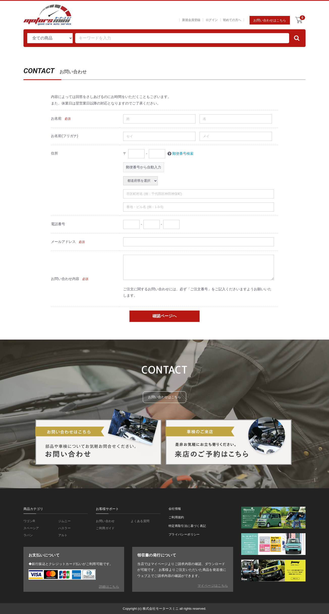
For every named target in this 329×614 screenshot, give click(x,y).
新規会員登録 (191, 19)
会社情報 (175, 508)
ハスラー (65, 528)
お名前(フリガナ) (64, 136)
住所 (54, 153)
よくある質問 (141, 521)
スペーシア (31, 528)
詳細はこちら (109, 587)
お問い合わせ (106, 521)
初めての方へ (232, 19)
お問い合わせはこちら (269, 20)
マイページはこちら (213, 585)
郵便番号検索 (183, 153)
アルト (63, 536)
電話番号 (58, 224)
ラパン (28, 536)
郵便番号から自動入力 (143, 167)
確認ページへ (164, 316)
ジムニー (65, 521)
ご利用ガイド (106, 528)
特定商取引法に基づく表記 (189, 526)
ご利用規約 (177, 518)
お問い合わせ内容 (65, 278)
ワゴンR (29, 521)
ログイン (212, 19)
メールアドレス (63, 242)
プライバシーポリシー (185, 536)
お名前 (56, 118)
